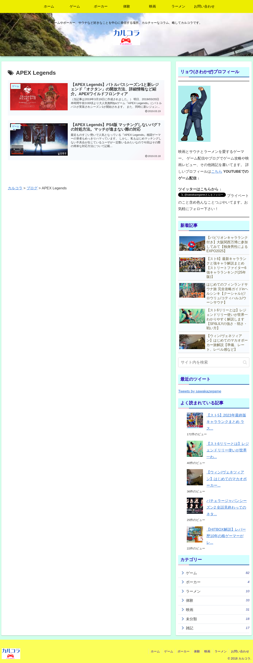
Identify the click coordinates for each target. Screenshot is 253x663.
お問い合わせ (240, 651)
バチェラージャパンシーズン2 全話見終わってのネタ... (226, 507)
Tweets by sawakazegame (199, 391)
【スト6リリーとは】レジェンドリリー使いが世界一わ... (227, 450)
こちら (216, 171)
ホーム (153, 651)
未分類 (217, 619)
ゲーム (217, 573)
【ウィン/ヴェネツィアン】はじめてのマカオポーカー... (226, 478)
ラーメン (217, 591)
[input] (213, 362)
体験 (217, 600)
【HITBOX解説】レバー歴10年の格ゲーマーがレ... (226, 536)
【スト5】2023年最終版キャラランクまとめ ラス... (226, 421)
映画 (217, 609)
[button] (245, 362)
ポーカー (217, 582)
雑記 (217, 628)
